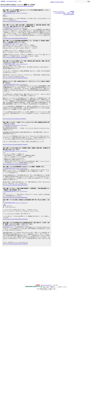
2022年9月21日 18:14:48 (10, 191)
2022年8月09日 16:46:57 (10, 13)
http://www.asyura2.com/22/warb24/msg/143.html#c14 (14, 118)
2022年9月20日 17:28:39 (10, 168)
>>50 (4, 14)
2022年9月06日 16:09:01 (10, 63)
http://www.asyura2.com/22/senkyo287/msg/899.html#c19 (15, 57)
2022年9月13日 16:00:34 (10, 150)
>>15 (4, 152)
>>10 (4, 193)
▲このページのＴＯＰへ (58, 11)
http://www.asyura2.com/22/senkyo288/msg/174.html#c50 (15, 164)
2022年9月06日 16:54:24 (10, 84)
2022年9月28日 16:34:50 (10, 202)
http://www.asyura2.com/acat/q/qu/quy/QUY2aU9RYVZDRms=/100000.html (17, 6)
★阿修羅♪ (3, 1)
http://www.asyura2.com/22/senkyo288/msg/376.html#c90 (15, 243)
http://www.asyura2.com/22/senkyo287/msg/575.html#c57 (15, 21)
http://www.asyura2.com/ (46, 285)
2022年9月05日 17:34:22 (10, 43)
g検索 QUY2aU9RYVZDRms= (57, 2)
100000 (68, 13)
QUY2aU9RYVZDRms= (12, 1)
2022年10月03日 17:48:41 (10, 225)
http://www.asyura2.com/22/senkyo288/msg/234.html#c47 (15, 184)
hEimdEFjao (17, 43)
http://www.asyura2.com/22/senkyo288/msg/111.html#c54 (15, 144)
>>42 (4, 204)
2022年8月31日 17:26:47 (10, 27)
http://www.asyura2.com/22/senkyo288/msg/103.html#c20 (15, 77)
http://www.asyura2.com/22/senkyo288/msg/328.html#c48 (15, 219)
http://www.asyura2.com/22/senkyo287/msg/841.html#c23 (15, 38)
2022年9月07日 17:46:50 (10, 125)
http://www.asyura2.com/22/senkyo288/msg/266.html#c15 (15, 197)
